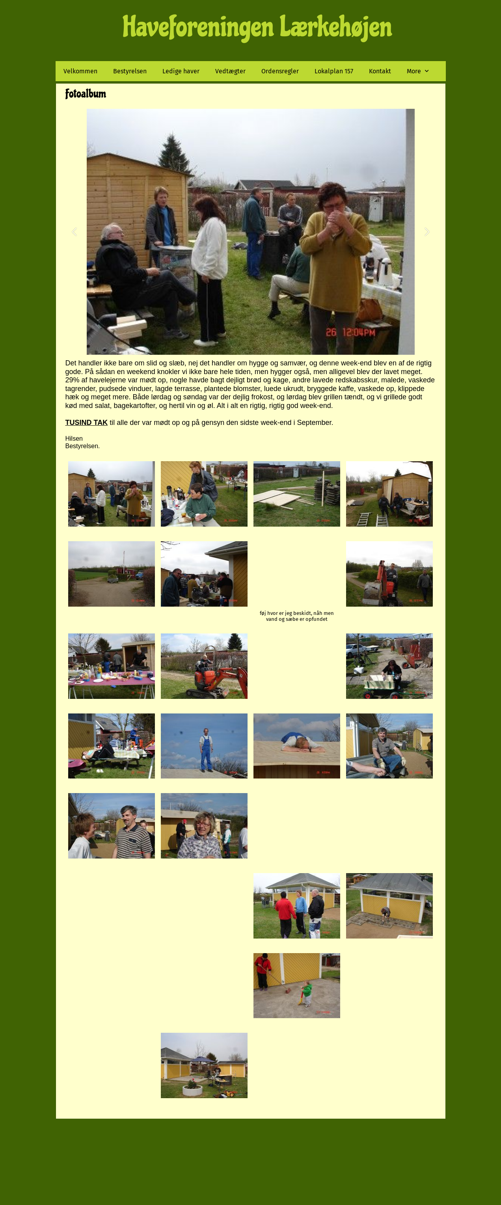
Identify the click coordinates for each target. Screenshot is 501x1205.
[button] (74, 232)
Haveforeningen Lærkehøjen (257, 26)
